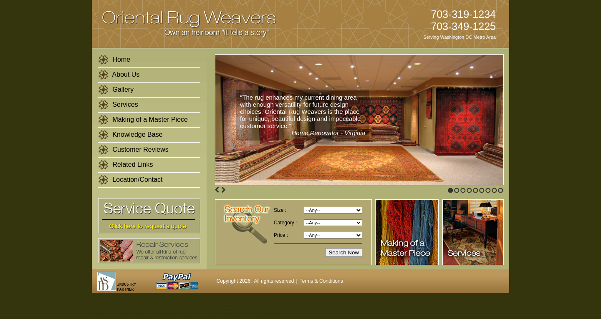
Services (118, 105)
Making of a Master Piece (143, 120)
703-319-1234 (463, 14)
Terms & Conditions (321, 281)
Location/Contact (130, 180)
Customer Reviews (133, 150)
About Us (118, 75)
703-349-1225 (463, 26)
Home (114, 60)
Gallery (116, 90)
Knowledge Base (130, 135)
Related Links (125, 165)
